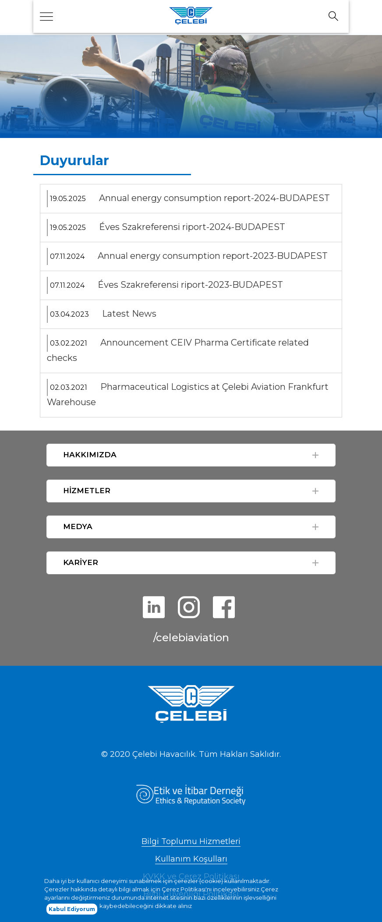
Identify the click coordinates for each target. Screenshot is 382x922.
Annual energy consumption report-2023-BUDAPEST (213, 256)
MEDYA (77, 526)
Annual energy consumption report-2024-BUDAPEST (214, 198)
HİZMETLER (86, 490)
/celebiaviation (191, 637)
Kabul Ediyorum (72, 911)
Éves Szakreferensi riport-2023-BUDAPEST (190, 284)
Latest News (129, 313)
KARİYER (80, 562)
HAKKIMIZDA (90, 454)
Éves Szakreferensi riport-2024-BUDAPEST (192, 227)
